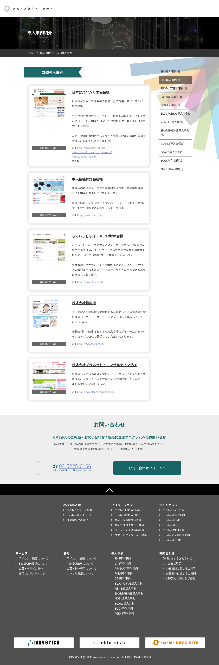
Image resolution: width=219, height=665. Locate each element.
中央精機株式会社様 (87, 179)
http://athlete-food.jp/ (84, 156)
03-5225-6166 (75, 466)
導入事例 (45, 53)
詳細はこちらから (49, 147)
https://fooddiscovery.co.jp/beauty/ (92, 152)
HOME (31, 53)
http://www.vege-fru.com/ (91, 147)
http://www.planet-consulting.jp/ (95, 392)
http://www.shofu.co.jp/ (90, 343)
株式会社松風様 (84, 302)
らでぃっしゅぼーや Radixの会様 (97, 235)
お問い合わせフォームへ (147, 467)
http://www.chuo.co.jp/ (90, 215)
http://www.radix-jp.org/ (91, 281)
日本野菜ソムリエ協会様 (91, 92)
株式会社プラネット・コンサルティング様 (104, 364)
